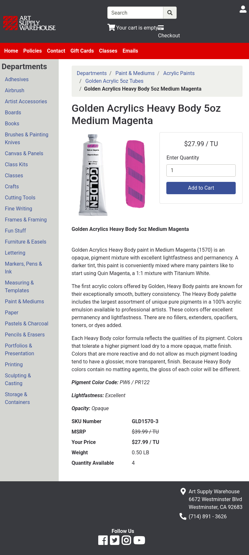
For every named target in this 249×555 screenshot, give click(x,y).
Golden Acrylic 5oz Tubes (114, 81)
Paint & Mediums (24, 301)
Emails (130, 51)
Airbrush (14, 90)
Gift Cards (82, 51)
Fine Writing (18, 209)
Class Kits (16, 164)
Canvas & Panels (24, 153)
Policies (32, 51)
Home (11, 51)
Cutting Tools (20, 198)
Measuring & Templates (19, 287)
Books (12, 123)
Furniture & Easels (25, 242)
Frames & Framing (26, 220)
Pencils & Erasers (25, 335)
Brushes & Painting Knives (26, 138)
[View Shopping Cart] (132, 28)
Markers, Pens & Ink (23, 268)
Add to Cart (201, 188)
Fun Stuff (15, 231)
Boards (13, 112)
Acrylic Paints (179, 73)
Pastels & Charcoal (26, 324)
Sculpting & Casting (18, 379)
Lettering (15, 253)
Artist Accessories (26, 101)
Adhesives (17, 79)
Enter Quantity (182, 158)
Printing (14, 364)
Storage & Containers (17, 398)
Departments (92, 73)
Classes (108, 51)
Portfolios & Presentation (19, 350)
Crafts (12, 186)
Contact (56, 51)
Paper (11, 312)
